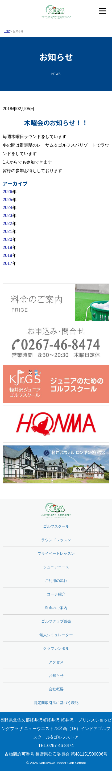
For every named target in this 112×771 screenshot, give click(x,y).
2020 (7, 239)
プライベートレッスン (56, 553)
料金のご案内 (56, 608)
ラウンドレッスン (56, 540)
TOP (7, 31)
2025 (7, 199)
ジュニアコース (56, 567)
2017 (7, 263)
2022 (7, 223)
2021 (7, 231)
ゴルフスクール (56, 526)
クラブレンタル (56, 648)
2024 (7, 207)
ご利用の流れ (56, 580)
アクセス (56, 662)
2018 (7, 255)
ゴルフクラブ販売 (56, 621)
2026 (7, 191)
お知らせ (56, 675)
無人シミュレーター (56, 635)
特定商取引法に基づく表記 (56, 703)
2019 (7, 247)
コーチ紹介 (56, 594)
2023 (7, 215)
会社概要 (56, 689)
